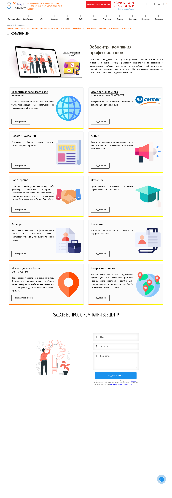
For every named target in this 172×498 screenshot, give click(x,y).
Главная (10, 25)
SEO (67, 19)
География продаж (103, 268)
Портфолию (159, 19)
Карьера (16, 224)
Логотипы (54, 19)
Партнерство (19, 180)
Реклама (94, 19)
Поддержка (146, 19)
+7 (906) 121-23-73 (123, 2)
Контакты (97, 224)
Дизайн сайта (28, 19)
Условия (133, 381)
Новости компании (23, 136)
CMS (41, 19)
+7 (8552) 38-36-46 (123, 6)
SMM (81, 19)
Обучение (133, 19)
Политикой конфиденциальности (121, 384)
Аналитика (107, 19)
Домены (120, 19)
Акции (95, 136)
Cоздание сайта (14, 19)
